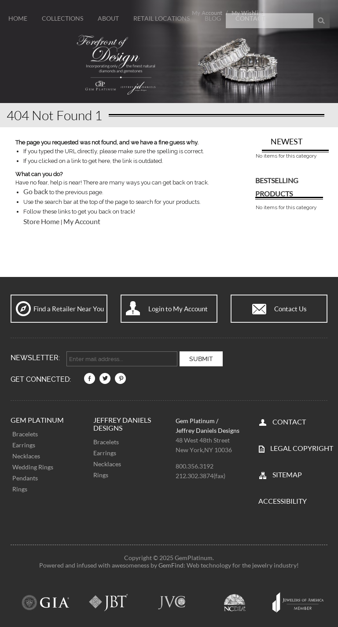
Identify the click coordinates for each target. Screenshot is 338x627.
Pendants (25, 477)
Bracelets (25, 433)
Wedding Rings (32, 466)
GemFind (171, 564)
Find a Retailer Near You (68, 309)
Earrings (23, 444)
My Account (81, 221)
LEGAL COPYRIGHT (301, 447)
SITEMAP (287, 473)
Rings (19, 488)
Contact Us (290, 309)
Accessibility (282, 500)
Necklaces (26, 455)
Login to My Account (178, 309)
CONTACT (289, 421)
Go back (35, 191)
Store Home (41, 221)
